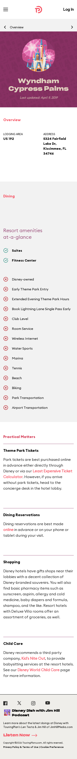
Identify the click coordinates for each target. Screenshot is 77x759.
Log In (68, 9)
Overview (16, 27)
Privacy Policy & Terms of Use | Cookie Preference (33, 747)
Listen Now (21, 735)
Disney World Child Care (38, 669)
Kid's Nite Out (33, 658)
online (8, 529)
